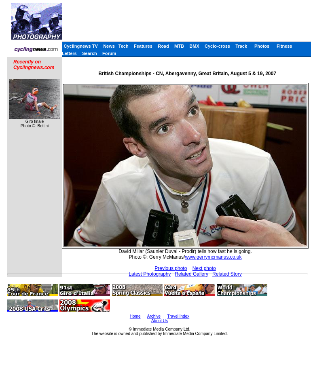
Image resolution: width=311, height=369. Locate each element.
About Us (159, 320)
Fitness (284, 46)
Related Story (227, 274)
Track (241, 46)
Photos (261, 46)
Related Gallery (191, 274)
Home (135, 316)
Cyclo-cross (217, 46)
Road (163, 46)
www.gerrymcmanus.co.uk (213, 257)
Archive (154, 316)
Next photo (204, 268)
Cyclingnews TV (80, 46)
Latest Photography (150, 274)
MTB (179, 46)
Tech (123, 46)
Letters (69, 53)
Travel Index (178, 316)
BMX (194, 46)
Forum (109, 53)
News (109, 46)
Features (143, 46)
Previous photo (170, 268)
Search (89, 53)
